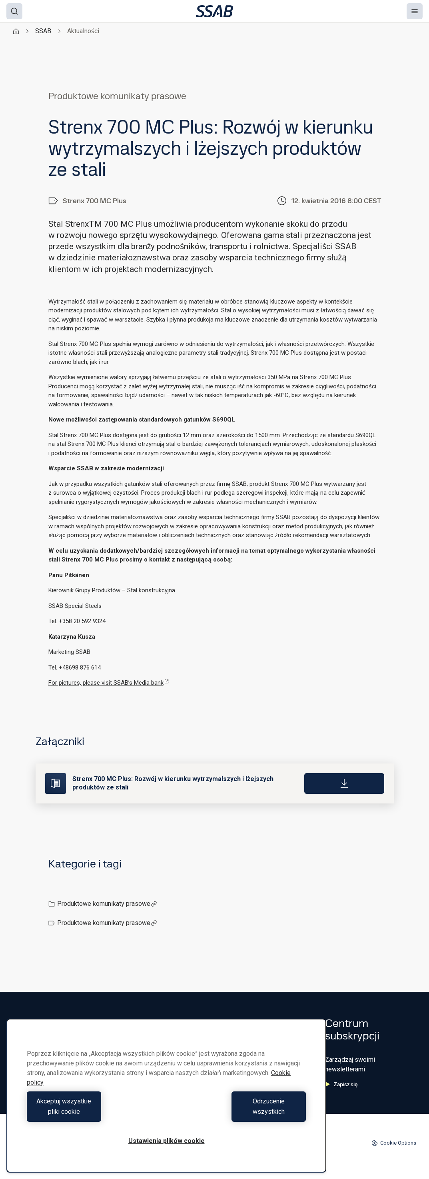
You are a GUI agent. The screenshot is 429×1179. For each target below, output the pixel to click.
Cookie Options (393, 1143)
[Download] (344, 783)
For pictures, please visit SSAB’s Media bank (108, 682)
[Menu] (415, 11)
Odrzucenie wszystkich (238, 1111)
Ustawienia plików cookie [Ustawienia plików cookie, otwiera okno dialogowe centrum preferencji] (166, 1141)
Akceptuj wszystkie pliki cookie (94, 1111)
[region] (166, 1101)
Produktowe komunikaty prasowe (107, 903)
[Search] (14, 11)
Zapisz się (341, 1084)
